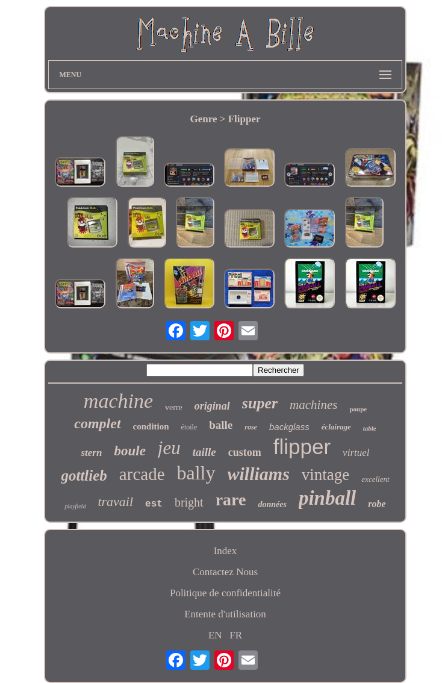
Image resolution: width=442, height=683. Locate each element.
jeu (169, 447)
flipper (302, 446)
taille (204, 452)
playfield (75, 506)
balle (220, 425)
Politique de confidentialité (225, 593)
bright (189, 502)
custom (244, 452)
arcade (142, 474)
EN (215, 635)
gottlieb (84, 475)
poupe (358, 409)
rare (231, 499)
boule (129, 450)
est (154, 504)
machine (118, 401)
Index (225, 551)
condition (151, 426)
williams (259, 474)
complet (97, 423)
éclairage (336, 426)
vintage (325, 475)
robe (376, 504)
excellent (375, 479)
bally (196, 473)
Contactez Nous (225, 572)
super (260, 403)
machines (313, 405)
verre (173, 407)
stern (91, 452)
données (272, 504)
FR (235, 635)
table (369, 428)
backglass (289, 427)
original (212, 406)
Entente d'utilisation (225, 614)
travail (115, 501)
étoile (189, 427)
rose (250, 427)
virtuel (356, 452)
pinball (327, 498)
